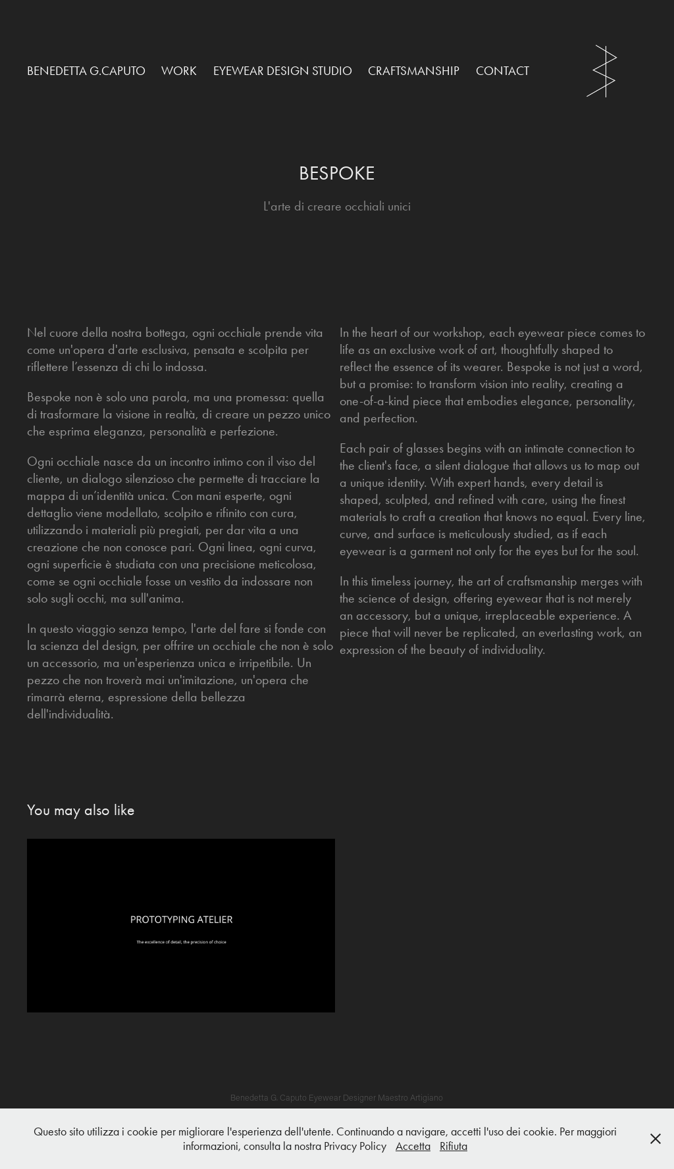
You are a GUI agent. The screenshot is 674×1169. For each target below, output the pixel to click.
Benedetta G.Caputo (86, 70)
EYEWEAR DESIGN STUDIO (282, 70)
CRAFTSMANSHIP (413, 70)
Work (179, 70)
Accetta (413, 1146)
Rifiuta (453, 1146)
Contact (502, 70)
